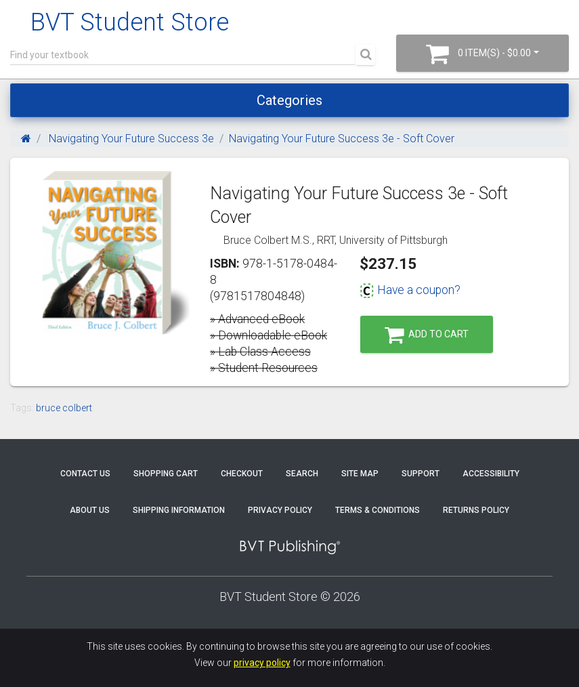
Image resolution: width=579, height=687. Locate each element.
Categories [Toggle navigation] (289, 100)
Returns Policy (476, 510)
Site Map (360, 473)
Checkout (242, 473)
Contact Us (85, 473)
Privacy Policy (280, 510)
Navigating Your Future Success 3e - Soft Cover (341, 138)
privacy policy (262, 662)
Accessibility (491, 473)
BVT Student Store (129, 22)
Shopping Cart (165, 473)
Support (420, 473)
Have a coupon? (410, 290)
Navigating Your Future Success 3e (130, 138)
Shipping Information (179, 510)
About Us (90, 510)
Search (302, 473)
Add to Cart (427, 335)
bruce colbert (64, 407)
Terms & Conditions (377, 510)
